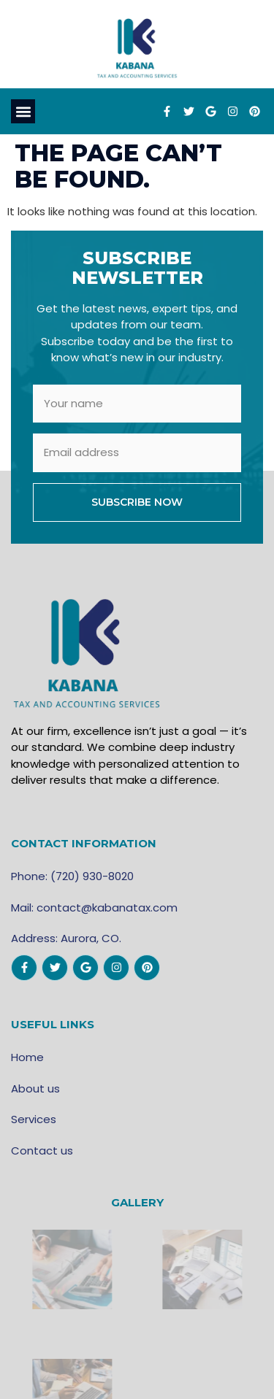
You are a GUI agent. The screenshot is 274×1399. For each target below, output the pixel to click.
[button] (23, 111)
